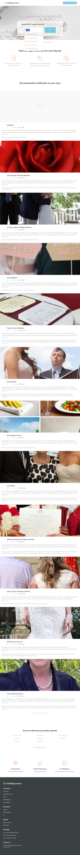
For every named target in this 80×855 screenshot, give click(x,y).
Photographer (6, 799)
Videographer (6, 802)
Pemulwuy (17, 741)
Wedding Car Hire (8, 794)
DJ (3, 815)
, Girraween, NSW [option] (31, 41)
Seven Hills (63, 738)
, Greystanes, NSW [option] (31, 48)
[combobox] (33, 30)
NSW (45, 42)
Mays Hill (40, 741)
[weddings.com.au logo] (11, 3)
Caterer (5, 809)
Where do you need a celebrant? (33, 24)
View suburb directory (40, 747)
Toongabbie (40, 735)
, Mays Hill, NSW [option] (31, 45)
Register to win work (70, 3)
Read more (5, 134)
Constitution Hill (63, 735)
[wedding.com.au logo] (12, 784)
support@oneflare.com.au (14, 845)
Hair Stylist (6, 825)
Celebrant (5, 791)
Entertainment (7, 812)
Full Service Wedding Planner (11, 832)
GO (50, 30)
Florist (4, 797)
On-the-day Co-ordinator (9, 838)
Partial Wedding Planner (9, 835)
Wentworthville (17, 735)
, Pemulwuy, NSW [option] (31, 34)
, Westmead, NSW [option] (31, 38)
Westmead (40, 738)
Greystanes (17, 738)
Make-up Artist (7, 822)
